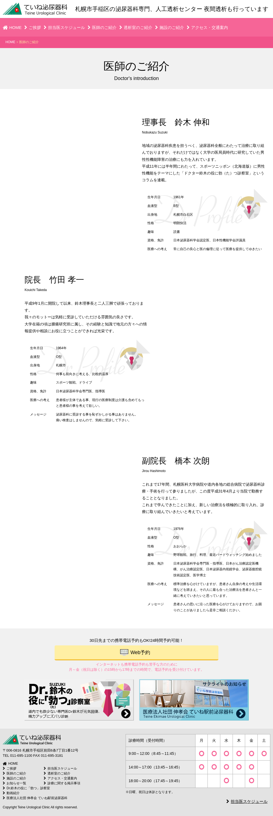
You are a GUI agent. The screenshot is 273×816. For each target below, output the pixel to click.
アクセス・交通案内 (207, 27)
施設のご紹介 (169, 27)
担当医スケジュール (64, 27)
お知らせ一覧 (14, 783)
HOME (12, 27)
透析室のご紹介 (135, 27)
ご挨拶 (32, 27)
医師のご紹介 (102, 27)
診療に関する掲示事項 (62, 783)
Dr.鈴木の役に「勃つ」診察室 (26, 788)
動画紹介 (11, 793)
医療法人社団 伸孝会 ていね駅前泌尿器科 (35, 798)
